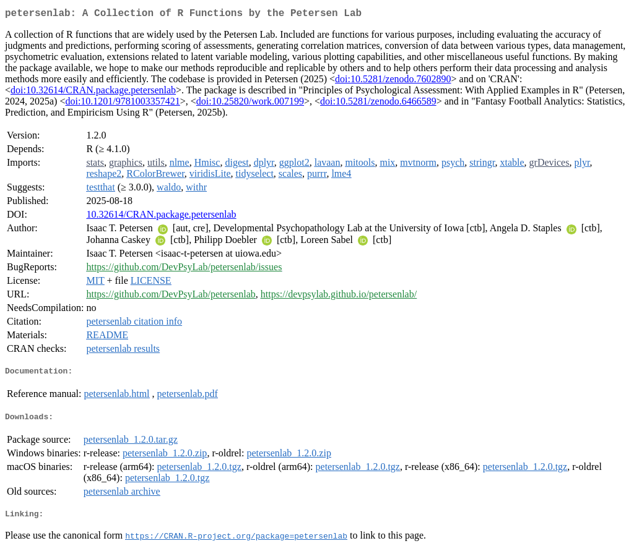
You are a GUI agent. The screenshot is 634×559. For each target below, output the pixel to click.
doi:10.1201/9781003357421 (122, 103)
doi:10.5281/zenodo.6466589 (378, 103)
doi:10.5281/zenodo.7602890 (393, 81)
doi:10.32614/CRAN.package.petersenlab (93, 92)
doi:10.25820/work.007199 (250, 103)
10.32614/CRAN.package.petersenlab (161, 216)
